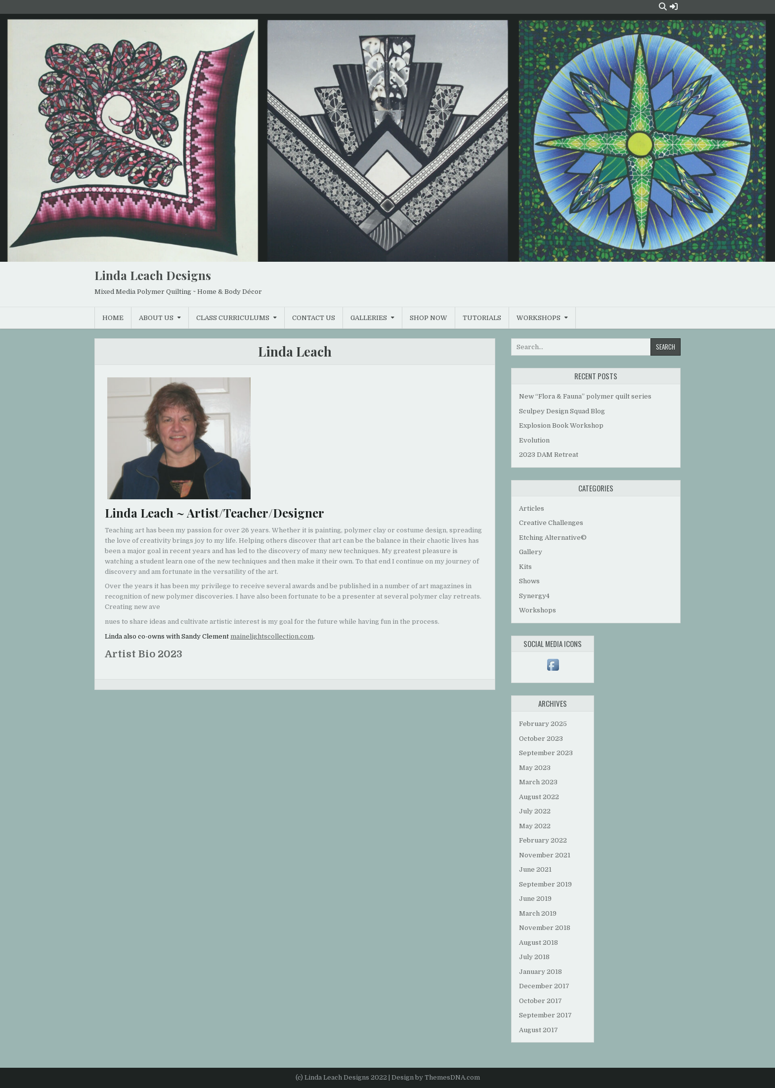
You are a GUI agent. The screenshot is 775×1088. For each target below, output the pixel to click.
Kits (525, 566)
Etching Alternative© (553, 537)
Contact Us (313, 318)
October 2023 (541, 738)
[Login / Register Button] (674, 6)
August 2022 (539, 797)
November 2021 (544, 855)
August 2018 (538, 942)
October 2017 (540, 1001)
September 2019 (545, 884)
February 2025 (543, 723)
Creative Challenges (551, 522)
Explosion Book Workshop (561, 425)
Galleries (368, 318)
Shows (529, 581)
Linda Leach (295, 351)
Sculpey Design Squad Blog (562, 411)
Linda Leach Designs (152, 275)
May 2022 (535, 826)
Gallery (530, 552)
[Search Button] (663, 6)
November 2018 (544, 927)
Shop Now (428, 318)
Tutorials (482, 318)
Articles (531, 508)
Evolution (534, 440)
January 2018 (540, 971)
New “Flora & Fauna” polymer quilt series (585, 396)
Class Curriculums (232, 318)
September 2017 (545, 1015)
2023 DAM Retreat (548, 454)
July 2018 (534, 957)
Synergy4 (534, 596)
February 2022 (543, 840)
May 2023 (535, 767)
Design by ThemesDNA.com (435, 1077)
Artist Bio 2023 (143, 654)
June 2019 (535, 898)
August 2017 (538, 1030)
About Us (156, 318)
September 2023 (546, 753)
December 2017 (544, 986)
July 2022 (535, 811)
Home (113, 318)
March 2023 (538, 782)
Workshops (538, 318)
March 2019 (538, 913)
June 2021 (535, 869)
